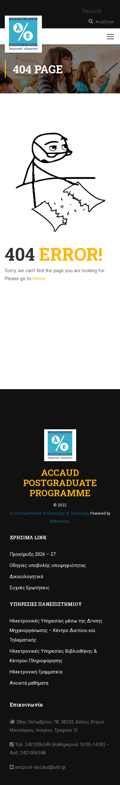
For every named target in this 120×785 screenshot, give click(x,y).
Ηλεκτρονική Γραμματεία (36, 672)
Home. (39, 278)
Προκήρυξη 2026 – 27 (33, 554)
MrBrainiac (59, 521)
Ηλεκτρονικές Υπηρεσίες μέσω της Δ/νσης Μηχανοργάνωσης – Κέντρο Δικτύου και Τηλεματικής (56, 630)
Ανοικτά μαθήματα (29, 683)
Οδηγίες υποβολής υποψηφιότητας (48, 565)
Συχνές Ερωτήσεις (30, 588)
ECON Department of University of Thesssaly (49, 513)
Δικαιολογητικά (26, 576)
